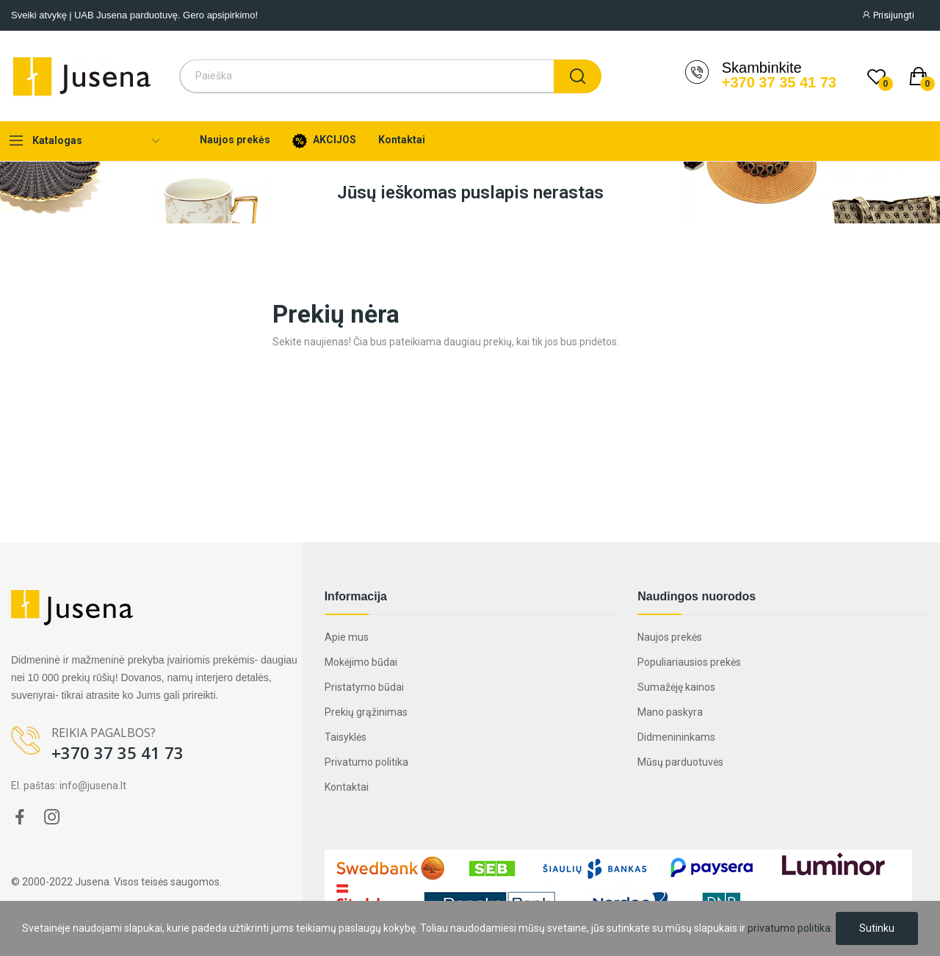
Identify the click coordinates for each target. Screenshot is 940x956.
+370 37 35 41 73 (779, 82)
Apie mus (347, 637)
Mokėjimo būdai (361, 662)
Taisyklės (345, 737)
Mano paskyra (670, 712)
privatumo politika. (790, 928)
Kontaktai (347, 787)
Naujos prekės (669, 637)
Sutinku (876, 928)
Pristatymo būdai (364, 687)
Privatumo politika (366, 762)
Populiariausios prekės (689, 662)
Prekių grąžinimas (366, 712)
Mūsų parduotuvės (680, 762)
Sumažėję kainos (676, 687)
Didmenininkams (676, 737)
